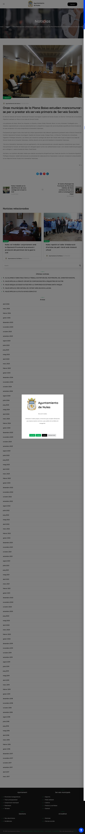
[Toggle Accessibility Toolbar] (81, 830)
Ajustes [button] (44, 435)
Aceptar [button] (38, 435)
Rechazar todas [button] (52, 435)
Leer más (32, 435)
